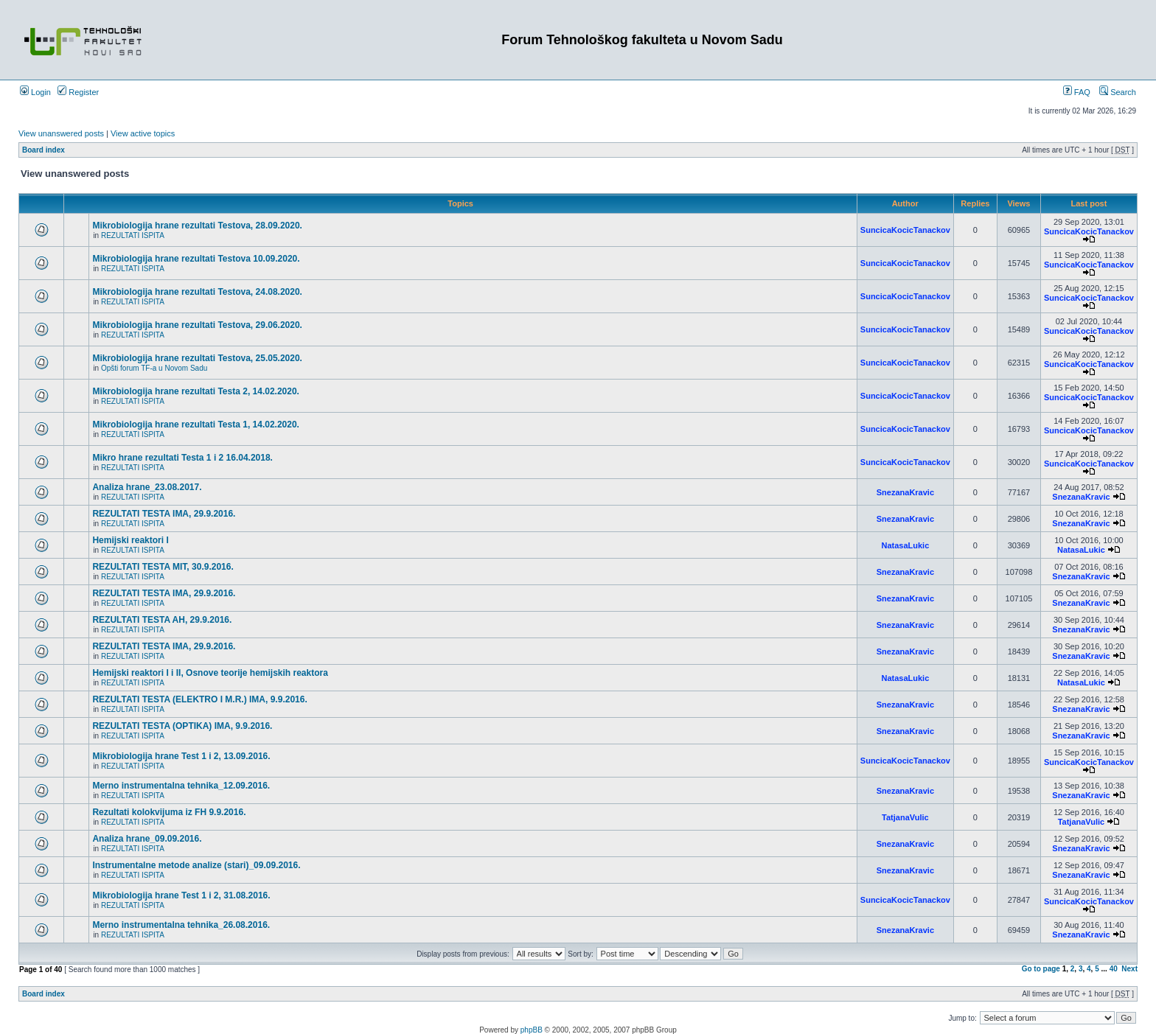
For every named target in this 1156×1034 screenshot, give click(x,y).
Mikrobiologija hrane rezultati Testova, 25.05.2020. (197, 358)
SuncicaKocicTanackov (905, 230)
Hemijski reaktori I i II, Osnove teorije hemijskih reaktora (209, 673)
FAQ (1076, 92)
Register (78, 92)
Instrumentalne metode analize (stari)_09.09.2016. (196, 865)
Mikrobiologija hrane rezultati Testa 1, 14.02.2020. (195, 424)
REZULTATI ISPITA (132, 235)
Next (1129, 969)
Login (35, 92)
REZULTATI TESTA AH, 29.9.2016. (161, 620)
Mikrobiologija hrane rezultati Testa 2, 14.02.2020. (195, 391)
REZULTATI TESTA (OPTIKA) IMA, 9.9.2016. (182, 726)
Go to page (1041, 969)
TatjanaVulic (905, 817)
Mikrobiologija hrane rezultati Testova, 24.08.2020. (197, 292)
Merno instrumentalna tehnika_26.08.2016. (181, 925)
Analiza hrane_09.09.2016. (146, 839)
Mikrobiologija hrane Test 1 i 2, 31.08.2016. (181, 895)
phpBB (531, 1030)
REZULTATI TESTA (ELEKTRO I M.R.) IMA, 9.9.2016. (199, 699)
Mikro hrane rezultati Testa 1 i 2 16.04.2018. (182, 458)
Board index (43, 150)
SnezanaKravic (905, 492)
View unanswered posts (61, 133)
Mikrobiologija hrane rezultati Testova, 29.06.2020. (197, 325)
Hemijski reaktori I (130, 540)
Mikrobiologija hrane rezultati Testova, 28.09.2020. (197, 225)
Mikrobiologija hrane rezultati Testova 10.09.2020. (195, 259)
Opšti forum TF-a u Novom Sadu (154, 368)
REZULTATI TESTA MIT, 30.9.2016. (162, 567)
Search (1117, 92)
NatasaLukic (905, 545)
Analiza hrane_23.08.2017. (146, 487)
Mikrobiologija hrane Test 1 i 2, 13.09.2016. (181, 756)
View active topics (143, 133)
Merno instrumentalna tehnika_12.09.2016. (181, 785)
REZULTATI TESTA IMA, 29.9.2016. (163, 514)
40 (1114, 969)
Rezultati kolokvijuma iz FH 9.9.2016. (169, 812)
